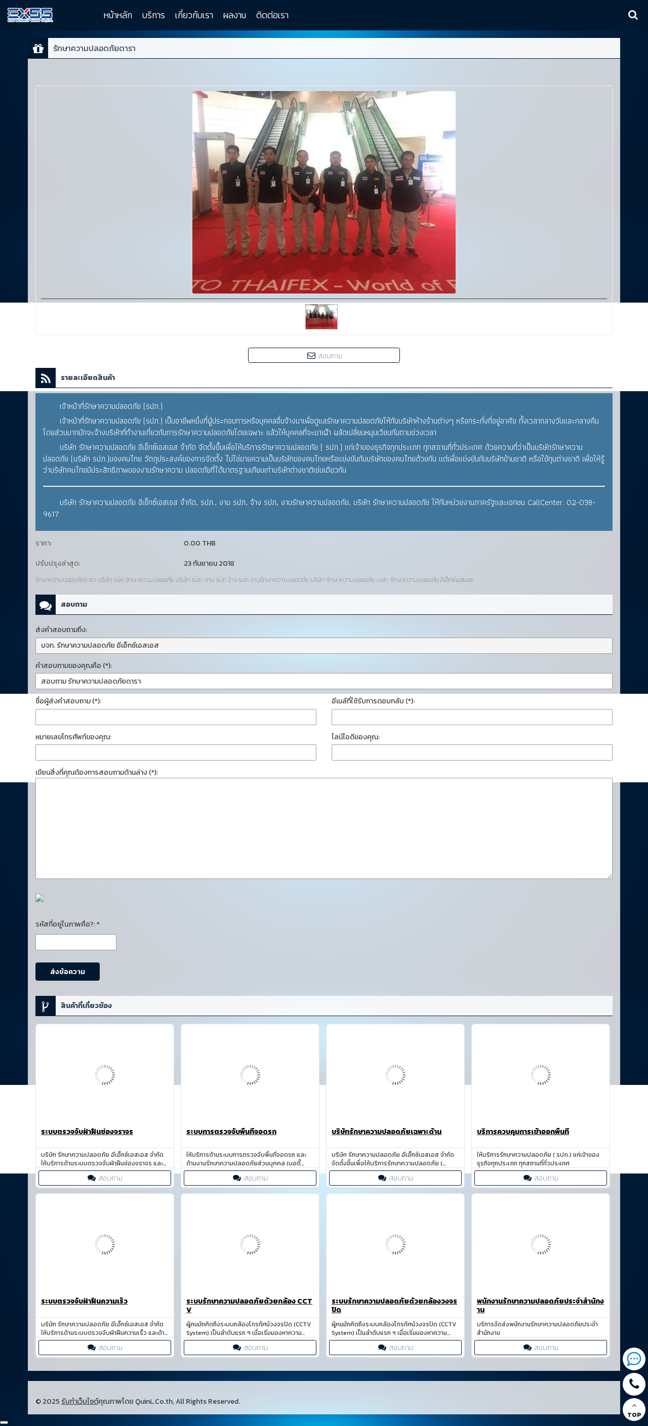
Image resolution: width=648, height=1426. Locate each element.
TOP (634, 1410)
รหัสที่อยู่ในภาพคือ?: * (67, 924)
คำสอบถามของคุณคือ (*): (73, 665)
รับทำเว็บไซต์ (79, 1401)
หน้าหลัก (118, 15)
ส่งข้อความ (67, 972)
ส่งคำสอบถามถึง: (61, 629)
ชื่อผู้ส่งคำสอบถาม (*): (68, 701)
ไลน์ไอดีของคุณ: (356, 737)
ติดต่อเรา (272, 15)
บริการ (153, 15)
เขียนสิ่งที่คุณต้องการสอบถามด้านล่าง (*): (96, 772)
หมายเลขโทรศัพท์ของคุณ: (73, 737)
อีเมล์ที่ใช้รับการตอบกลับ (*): (373, 701)
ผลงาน (234, 15)
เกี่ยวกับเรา (194, 15)
